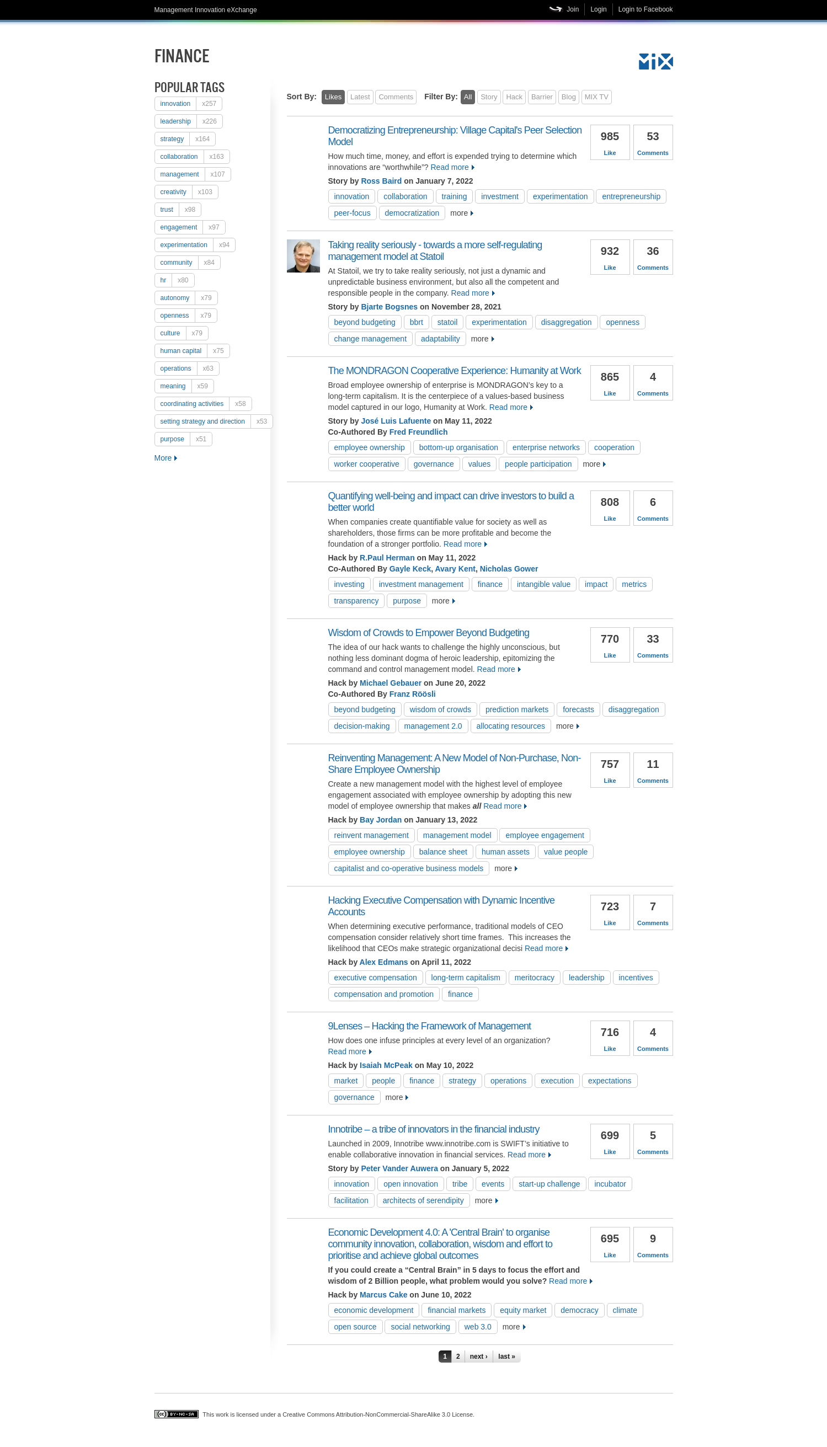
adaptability (440, 338)
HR (177, 280)
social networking (420, 1326)
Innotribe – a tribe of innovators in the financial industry (434, 1129)
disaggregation (566, 322)
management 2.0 (433, 726)
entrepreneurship (631, 196)
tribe (459, 1183)
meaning (187, 386)
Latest (360, 97)
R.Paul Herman (387, 557)
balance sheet (443, 851)
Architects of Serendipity (423, 1200)
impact (596, 584)
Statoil (447, 322)
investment (500, 196)
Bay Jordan (381, 819)
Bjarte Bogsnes (389, 306)
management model (457, 835)
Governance (434, 464)
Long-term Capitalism (465, 977)
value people (566, 851)
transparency (356, 600)
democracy (579, 1310)
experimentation (198, 245)
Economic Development (374, 1310)
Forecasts (578, 709)
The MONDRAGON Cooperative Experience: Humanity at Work (454, 370)
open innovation (410, 1183)
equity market (523, 1310)
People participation (538, 464)
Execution (557, 1080)
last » (506, 1356)
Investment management (421, 584)
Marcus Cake (383, 1294)
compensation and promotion (384, 994)
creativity (189, 192)
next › (479, 1356)
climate (625, 1310)
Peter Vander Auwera (399, 1168)
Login (598, 9)
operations (190, 368)
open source (355, 1326)
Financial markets (456, 1310)
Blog (569, 97)
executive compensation (375, 977)
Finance (490, 584)
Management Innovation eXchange (205, 10)
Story (489, 97)
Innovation (191, 103)
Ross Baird (381, 181)
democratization (412, 213)
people (383, 1080)
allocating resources (511, 726)
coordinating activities (206, 403)
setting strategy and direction (217, 421)
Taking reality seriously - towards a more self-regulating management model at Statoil (435, 250)
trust (181, 209)
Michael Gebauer (390, 683)
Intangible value (543, 584)
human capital (195, 350)
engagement (193, 227)
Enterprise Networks (546, 447)
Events (493, 1183)
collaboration (195, 156)
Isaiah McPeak (386, 1065)
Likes (333, 97)
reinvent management (371, 835)
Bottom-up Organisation (458, 447)
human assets (506, 851)
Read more (449, 167)
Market (346, 1080)
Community (190, 262)
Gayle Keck (410, 568)
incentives (636, 977)
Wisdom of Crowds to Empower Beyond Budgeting (429, 632)
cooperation (614, 447)
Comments (395, 97)
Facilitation (351, 1200)
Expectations (610, 1080)
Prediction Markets (516, 709)
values (479, 464)
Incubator (610, 1183)
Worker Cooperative (366, 464)
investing (349, 584)
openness (189, 315)
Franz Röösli (413, 694)
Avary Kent (455, 568)
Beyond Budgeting (365, 322)
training (454, 196)
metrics (634, 584)
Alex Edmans (384, 962)
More (163, 457)
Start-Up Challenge (549, 1183)
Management (196, 174)
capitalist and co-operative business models (409, 868)
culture (184, 333)
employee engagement (544, 835)
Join (573, 9)
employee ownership (369, 447)
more (459, 213)
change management (370, 338)
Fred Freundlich (419, 432)
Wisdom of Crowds (440, 709)
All (468, 97)
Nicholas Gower (509, 568)
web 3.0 (478, 1326)
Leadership (191, 121)
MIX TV (597, 97)
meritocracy (534, 977)
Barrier (542, 97)
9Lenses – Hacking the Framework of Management (429, 1026)
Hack (514, 97)
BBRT (416, 322)
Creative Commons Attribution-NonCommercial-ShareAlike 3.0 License (377, 1414)
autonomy (189, 298)
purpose (186, 439)
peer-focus (352, 213)
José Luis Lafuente (396, 421)
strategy (188, 139)
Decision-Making (362, 726)
